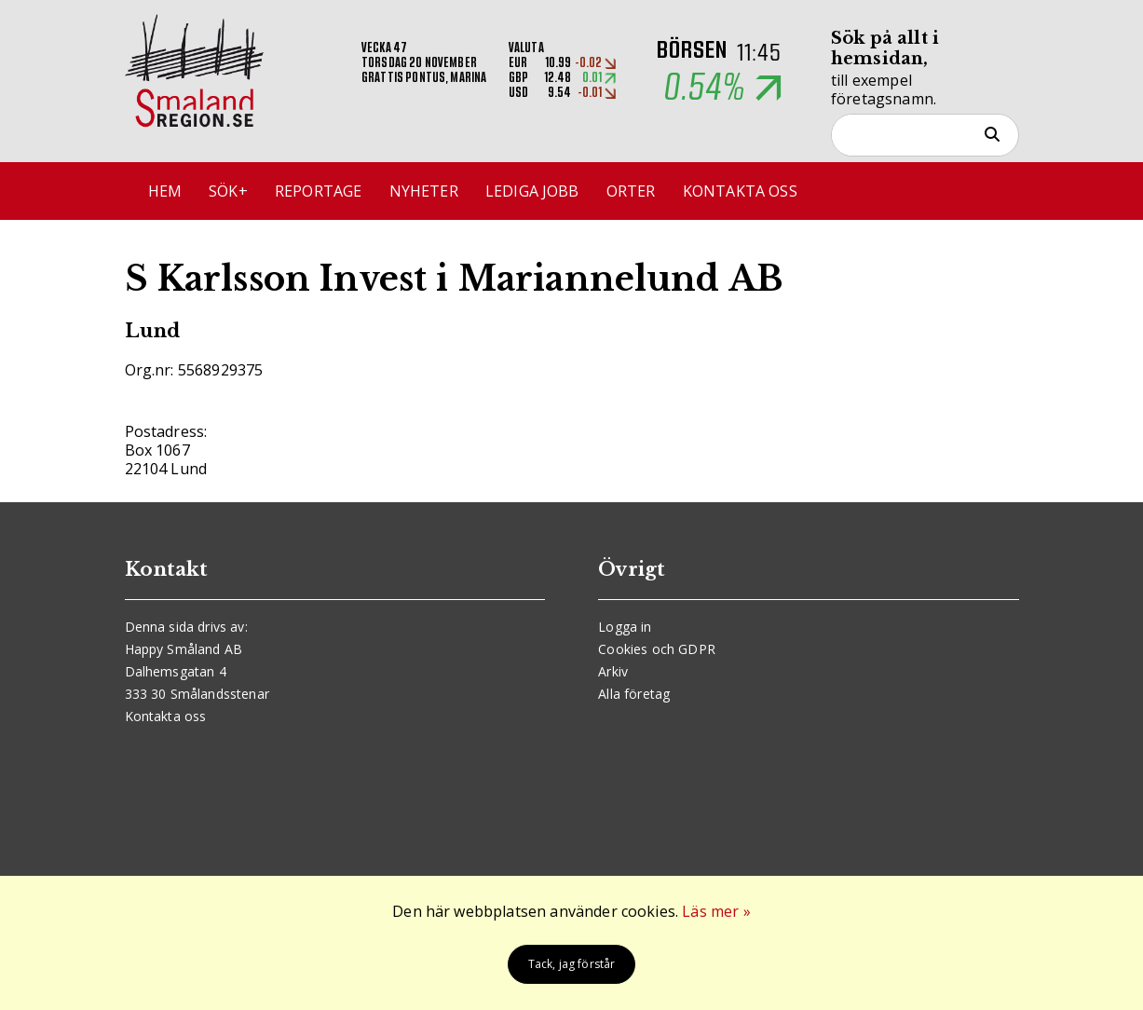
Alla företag (634, 694)
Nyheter (423, 191)
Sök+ (228, 191)
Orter (631, 191)
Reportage (318, 191)
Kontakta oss (740, 191)
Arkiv (613, 671)
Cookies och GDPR (656, 649)
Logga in (624, 626)
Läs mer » (716, 911)
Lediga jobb (532, 191)
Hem (165, 191)
